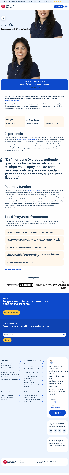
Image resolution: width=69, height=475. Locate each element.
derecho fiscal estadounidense (27, 139)
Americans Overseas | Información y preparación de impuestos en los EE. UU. (7, 6)
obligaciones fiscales (12, 100)
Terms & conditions (7, 395)
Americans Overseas (34, 190)
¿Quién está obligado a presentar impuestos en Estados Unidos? (31, 232)
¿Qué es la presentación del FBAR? (20, 262)
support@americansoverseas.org (57, 402)
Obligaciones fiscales (31, 395)
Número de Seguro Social (9, 370)
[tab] (34, 232)
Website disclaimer (7, 398)
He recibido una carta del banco (32, 369)
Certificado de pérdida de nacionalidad (9, 380)
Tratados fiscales (29, 402)
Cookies (39, 463)
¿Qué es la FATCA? (30, 398)
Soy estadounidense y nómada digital (31, 382)
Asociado (4, 402)
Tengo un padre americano (32, 366)
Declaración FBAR (7, 368)
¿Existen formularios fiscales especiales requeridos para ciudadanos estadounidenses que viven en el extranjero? (33, 255)
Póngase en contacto (11, 312)
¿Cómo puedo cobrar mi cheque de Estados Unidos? (27, 247)
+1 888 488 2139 (34, 87)
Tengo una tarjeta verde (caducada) (31, 373)
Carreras (4, 400)
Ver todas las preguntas (13, 269)
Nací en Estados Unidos (32, 364)
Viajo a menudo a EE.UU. (32, 377)
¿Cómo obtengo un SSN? (32, 400)
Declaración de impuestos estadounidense (9, 365)
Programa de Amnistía (8, 373)
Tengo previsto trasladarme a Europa (33, 386)
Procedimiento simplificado (10, 375)
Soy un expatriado (30, 379)
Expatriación (5, 377)
